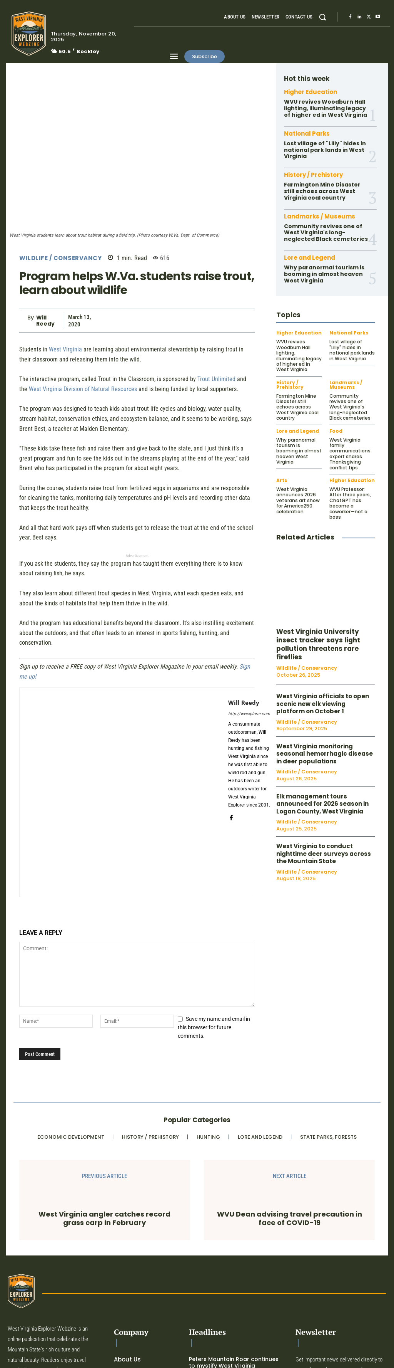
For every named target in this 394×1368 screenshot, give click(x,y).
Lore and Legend (309, 257)
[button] (322, 17)
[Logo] (26, 33)
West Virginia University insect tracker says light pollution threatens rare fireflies (318, 644)
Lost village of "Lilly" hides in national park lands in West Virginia (325, 149)
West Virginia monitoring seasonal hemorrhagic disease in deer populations (324, 753)
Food (335, 431)
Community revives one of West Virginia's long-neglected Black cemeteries (326, 232)
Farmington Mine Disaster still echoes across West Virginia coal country (322, 191)
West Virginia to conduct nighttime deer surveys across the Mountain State (323, 853)
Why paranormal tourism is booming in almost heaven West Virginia (324, 274)
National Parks (307, 133)
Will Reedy (45, 321)
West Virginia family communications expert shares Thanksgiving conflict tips (350, 454)
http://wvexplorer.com (249, 713)
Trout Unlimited (216, 379)
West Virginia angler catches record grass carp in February (104, 1218)
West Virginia (65, 349)
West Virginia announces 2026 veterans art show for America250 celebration (298, 500)
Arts (281, 480)
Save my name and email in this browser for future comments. (214, 1027)
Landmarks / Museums (319, 216)
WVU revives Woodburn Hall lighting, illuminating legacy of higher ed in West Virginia (325, 108)
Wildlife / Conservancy (60, 258)
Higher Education (310, 92)
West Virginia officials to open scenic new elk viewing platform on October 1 (322, 703)
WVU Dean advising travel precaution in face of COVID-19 (289, 1218)
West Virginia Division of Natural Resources (83, 389)
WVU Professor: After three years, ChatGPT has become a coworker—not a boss (350, 503)
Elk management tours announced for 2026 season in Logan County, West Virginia (322, 803)
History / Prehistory (313, 175)
